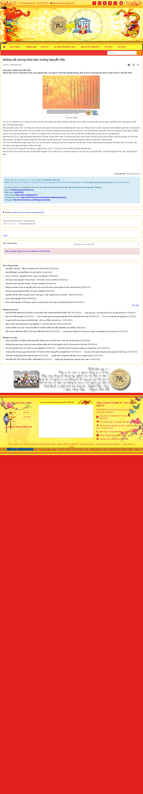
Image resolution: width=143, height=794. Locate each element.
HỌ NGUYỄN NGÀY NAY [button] (65, 47)
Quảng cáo (12, 756)
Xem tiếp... (136, 644)
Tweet (5, 575)
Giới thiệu (11, 747)
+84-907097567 (42, 3)
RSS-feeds (12, 760)
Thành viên (12, 751)
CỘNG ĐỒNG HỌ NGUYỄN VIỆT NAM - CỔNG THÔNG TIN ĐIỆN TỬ (52, 783)
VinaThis (91, 783)
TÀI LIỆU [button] (122, 47)
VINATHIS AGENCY (112, 783)
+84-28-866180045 (28, 3)
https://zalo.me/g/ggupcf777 (26, 534)
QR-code (11, 788)
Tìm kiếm (26, 756)
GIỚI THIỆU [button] (16, 47)
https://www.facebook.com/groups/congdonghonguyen (43, 536)
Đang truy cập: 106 (25, 788)
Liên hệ (26, 751)
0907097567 (19, 531)
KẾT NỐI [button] (109, 47)
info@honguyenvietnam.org (63, 3)
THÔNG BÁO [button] (31, 47)
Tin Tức (26, 747)
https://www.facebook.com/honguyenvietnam (31, 539)
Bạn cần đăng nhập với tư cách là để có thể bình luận (27, 590)
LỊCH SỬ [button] (45, 47)
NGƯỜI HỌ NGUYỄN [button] (91, 47)
